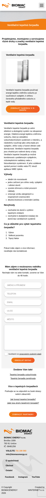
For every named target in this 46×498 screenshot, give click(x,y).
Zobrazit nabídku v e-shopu (23, 109)
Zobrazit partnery (23, 414)
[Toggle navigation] (42, 5)
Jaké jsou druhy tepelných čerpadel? (23, 403)
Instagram (23, 477)
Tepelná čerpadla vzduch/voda (23, 375)
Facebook (9, 477)
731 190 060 (20, 451)
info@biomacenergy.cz (16, 454)
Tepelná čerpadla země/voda (23, 378)
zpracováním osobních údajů (30, 354)
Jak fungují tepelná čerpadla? (23, 399)
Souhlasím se (24, 354)
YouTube (36, 477)
